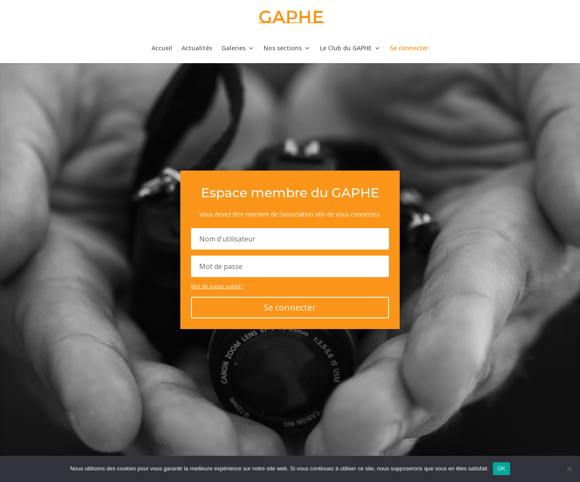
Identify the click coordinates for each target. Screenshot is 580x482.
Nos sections (283, 48)
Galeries (234, 48)
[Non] (569, 468)
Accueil (162, 48)
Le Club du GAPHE (346, 48)
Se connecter (409, 48)
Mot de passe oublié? (217, 286)
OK (501, 468)
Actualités (197, 48)
